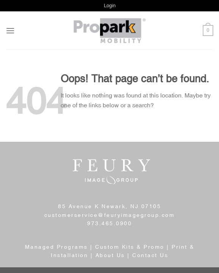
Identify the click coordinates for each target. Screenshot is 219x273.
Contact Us (150, 255)
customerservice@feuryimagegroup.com (109, 215)
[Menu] (10, 30)
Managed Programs (56, 247)
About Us (110, 255)
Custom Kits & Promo (129, 247)
